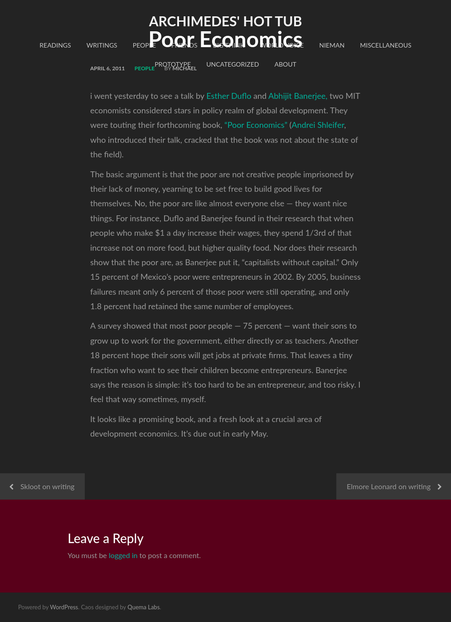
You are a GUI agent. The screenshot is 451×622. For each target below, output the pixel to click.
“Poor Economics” (255, 125)
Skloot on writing (47, 486)
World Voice (282, 45)
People (144, 45)
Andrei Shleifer (317, 125)
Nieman (331, 45)
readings (55, 45)
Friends (184, 45)
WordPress (64, 607)
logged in (123, 555)
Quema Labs (143, 607)
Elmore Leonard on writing (389, 486)
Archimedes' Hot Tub (225, 21)
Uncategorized (232, 64)
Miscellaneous (385, 45)
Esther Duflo (228, 96)
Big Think (228, 45)
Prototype (173, 64)
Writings (102, 45)
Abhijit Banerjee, (297, 96)
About (285, 64)
